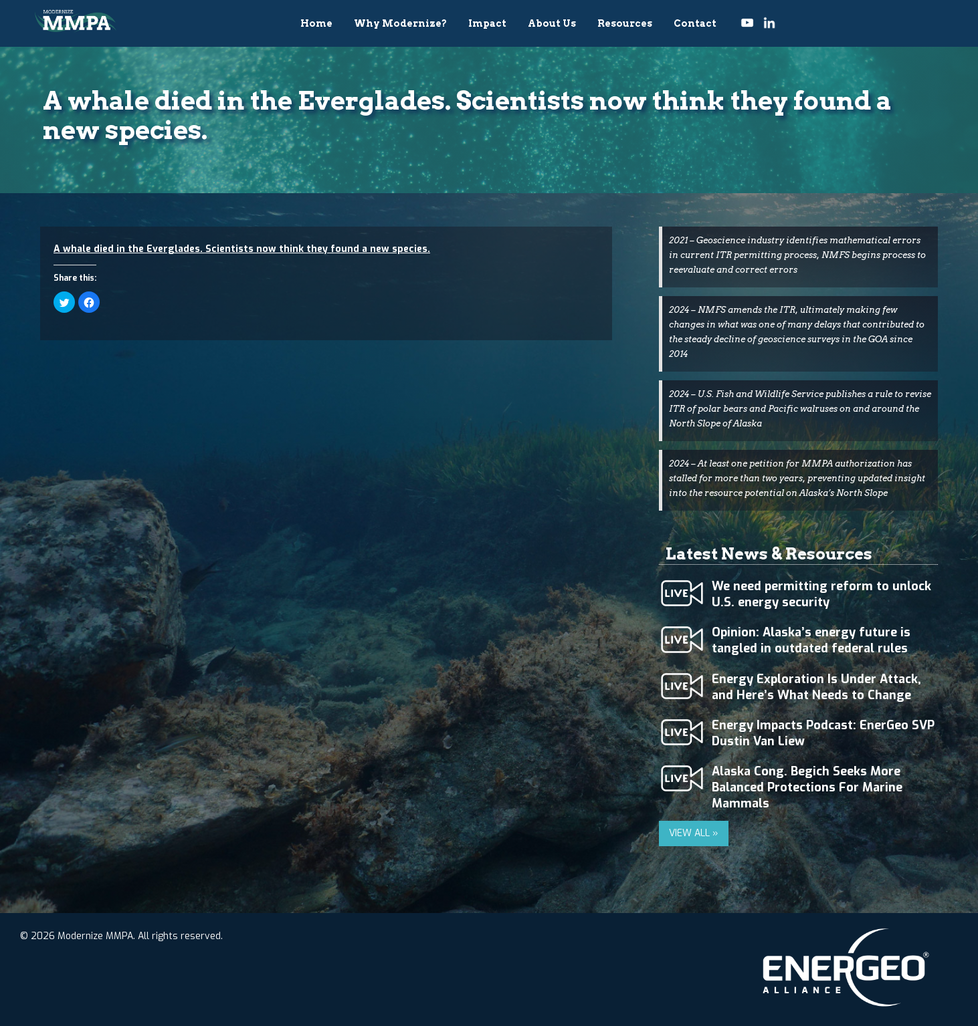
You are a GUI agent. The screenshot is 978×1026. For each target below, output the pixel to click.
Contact (695, 23)
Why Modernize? (400, 23)
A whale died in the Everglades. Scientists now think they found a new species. (242, 249)
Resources (624, 23)
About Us (552, 23)
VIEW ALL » (693, 833)
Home (316, 23)
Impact (487, 23)
